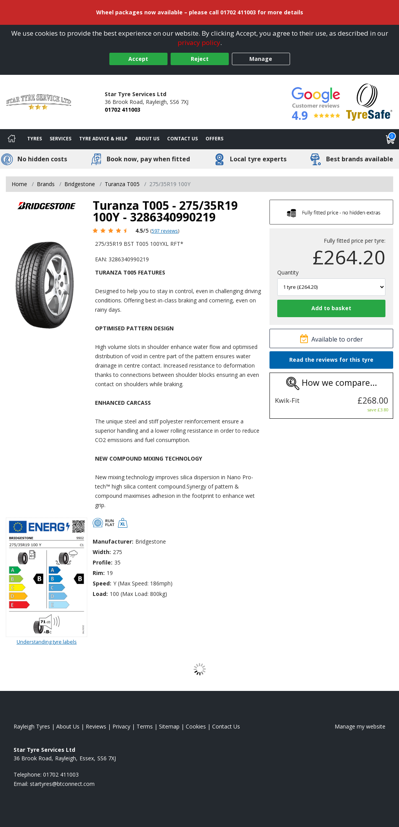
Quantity (288, 272)
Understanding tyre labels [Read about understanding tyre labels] (47, 641)
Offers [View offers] (214, 138)
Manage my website (360, 726)
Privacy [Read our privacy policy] (121, 726)
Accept (138, 58)
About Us (147, 138)
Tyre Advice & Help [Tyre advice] (103, 138)
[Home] (11, 139)
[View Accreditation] (369, 101)
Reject (200, 58)
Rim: (99, 573)
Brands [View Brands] (46, 184)
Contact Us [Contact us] (182, 138)
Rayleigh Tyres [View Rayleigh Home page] (32, 726)
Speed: (102, 583)
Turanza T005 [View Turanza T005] (122, 184)
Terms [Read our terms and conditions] (144, 726)
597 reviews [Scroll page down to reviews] (165, 231)
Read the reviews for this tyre (331, 359)
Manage (260, 58)
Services (60, 138)
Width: (102, 552)
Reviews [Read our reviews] (96, 726)
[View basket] (390, 139)
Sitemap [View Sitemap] (169, 726)
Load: (100, 593)
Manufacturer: (113, 541)
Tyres (34, 138)
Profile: (102, 562)
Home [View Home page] (19, 184)
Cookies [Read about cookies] (196, 726)
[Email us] (62, 783)
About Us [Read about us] (67, 726)
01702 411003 (122, 109)
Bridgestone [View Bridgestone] (79, 184)
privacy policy (199, 42)
